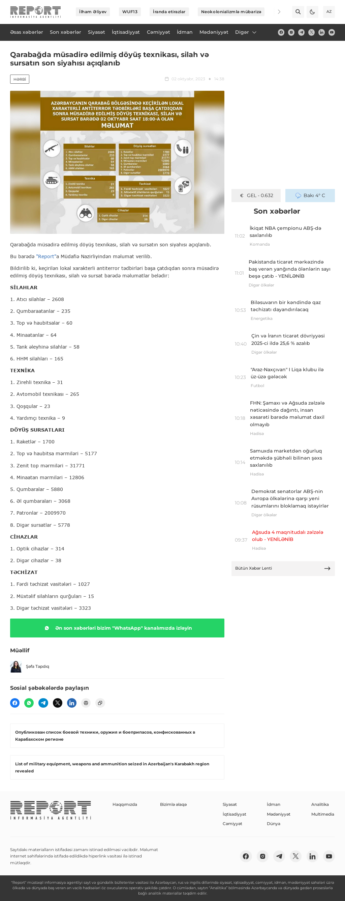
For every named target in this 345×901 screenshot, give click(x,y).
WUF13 (130, 11)
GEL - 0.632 (256, 195)
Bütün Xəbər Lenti (283, 568)
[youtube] (331, 32)
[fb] (281, 32)
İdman (273, 804)
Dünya (273, 823)
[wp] (29, 703)
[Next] (275, 11)
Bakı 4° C (310, 195)
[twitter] (311, 32)
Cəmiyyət (232, 823)
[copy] (100, 703)
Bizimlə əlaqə (173, 804)
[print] (86, 703)
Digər (246, 32)
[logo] (35, 12)
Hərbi (19, 79)
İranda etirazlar (169, 11)
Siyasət (230, 804)
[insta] (291, 32)
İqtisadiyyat (234, 814)
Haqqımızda (125, 804)
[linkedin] (321, 32)
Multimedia (322, 814)
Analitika (320, 804)
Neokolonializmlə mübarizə (231, 11)
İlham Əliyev (93, 11)
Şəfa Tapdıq (29, 667)
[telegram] (301, 32)
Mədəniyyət (278, 814)
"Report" (46, 256)
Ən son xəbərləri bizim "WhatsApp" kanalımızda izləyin (117, 628)
